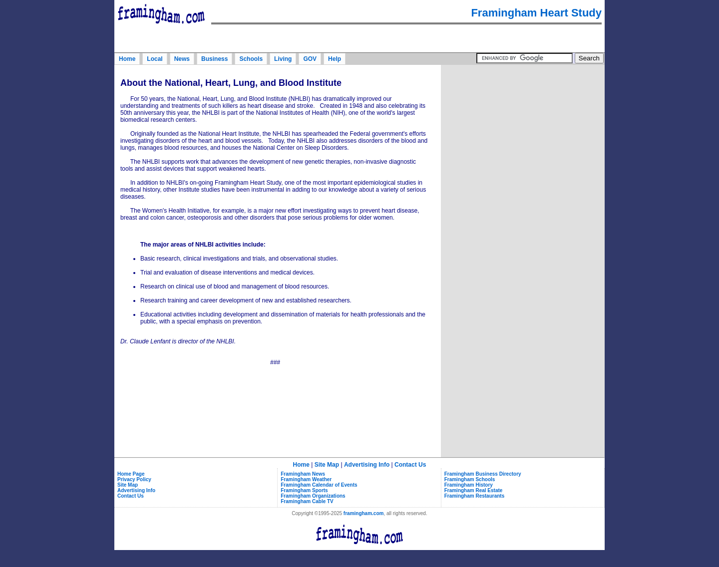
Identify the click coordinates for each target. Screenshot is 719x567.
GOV (310, 58)
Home (127, 58)
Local (154, 58)
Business (214, 58)
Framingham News (303, 474)
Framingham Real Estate (473, 490)
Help (334, 58)
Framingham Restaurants (474, 496)
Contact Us (410, 464)
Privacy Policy (134, 479)
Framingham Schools (469, 479)
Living (283, 58)
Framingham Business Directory (482, 474)
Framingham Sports (304, 490)
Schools (251, 58)
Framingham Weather (306, 479)
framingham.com (364, 513)
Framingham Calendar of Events (319, 485)
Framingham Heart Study (536, 12)
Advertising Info (366, 464)
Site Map (327, 464)
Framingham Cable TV (307, 501)
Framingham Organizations (313, 496)
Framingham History (468, 485)
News (182, 58)
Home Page (130, 474)
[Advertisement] (523, 129)
